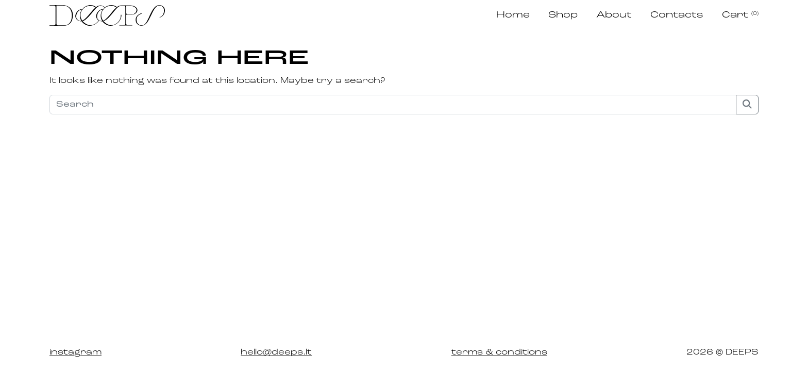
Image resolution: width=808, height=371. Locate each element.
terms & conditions (499, 352)
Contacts (676, 15)
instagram (75, 352)
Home (513, 15)
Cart (740, 15)
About (614, 15)
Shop (563, 15)
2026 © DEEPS (722, 352)
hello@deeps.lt (276, 352)
